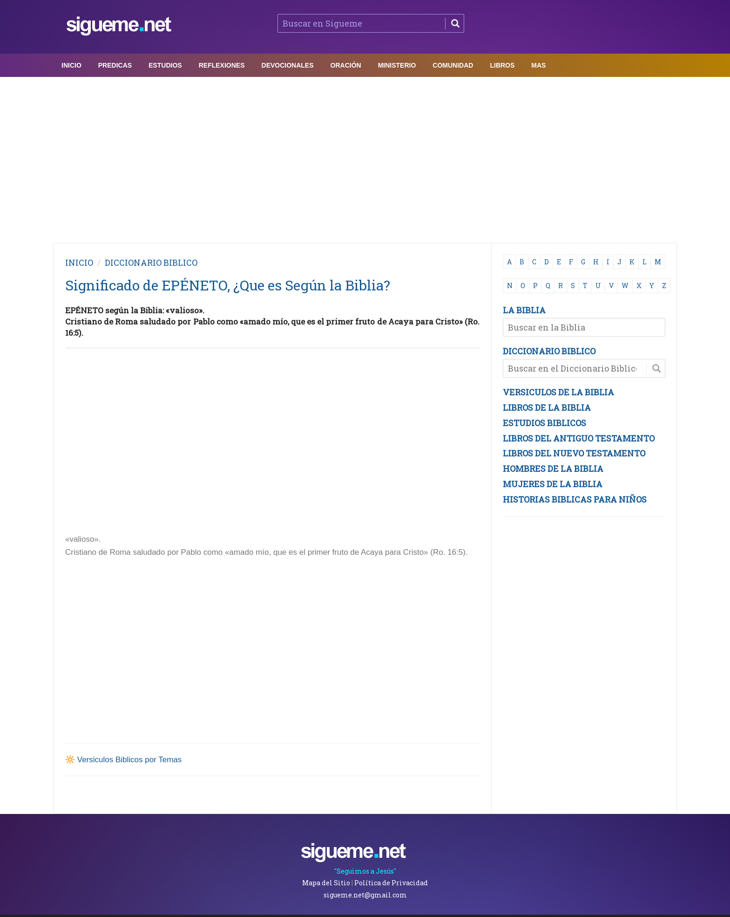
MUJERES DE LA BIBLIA (552, 484)
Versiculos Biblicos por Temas (129, 759)
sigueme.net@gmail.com (365, 894)
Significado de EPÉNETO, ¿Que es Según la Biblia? (227, 285)
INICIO (79, 262)
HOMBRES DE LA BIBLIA (553, 468)
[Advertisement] (365, 157)
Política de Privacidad (391, 882)
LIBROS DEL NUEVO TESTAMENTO (574, 453)
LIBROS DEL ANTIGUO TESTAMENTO (579, 438)
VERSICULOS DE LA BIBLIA (558, 392)
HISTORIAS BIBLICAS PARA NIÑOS (575, 499)
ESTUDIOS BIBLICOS (544, 422)
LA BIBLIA (524, 310)
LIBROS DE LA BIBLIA (547, 407)
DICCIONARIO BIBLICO (549, 351)
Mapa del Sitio (326, 882)
